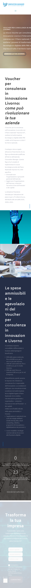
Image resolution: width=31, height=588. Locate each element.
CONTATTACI (16, 580)
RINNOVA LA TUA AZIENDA (14, 54)
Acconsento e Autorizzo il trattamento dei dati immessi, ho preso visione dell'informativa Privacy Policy (15, 570)
